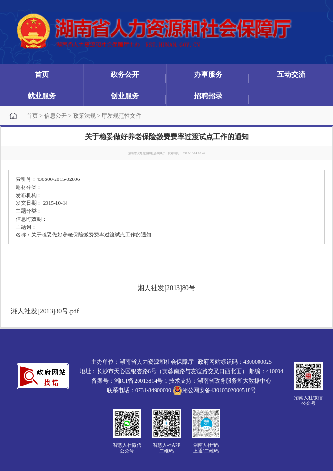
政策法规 (84, 116)
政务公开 (125, 74)
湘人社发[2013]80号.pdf (45, 311)
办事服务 (208, 74)
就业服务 (42, 96)
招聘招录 (208, 96)
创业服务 (125, 96)
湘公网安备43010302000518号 (214, 390)
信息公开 (55, 116)
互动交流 (291, 74)
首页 (42, 74)
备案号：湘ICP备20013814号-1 (130, 380)
